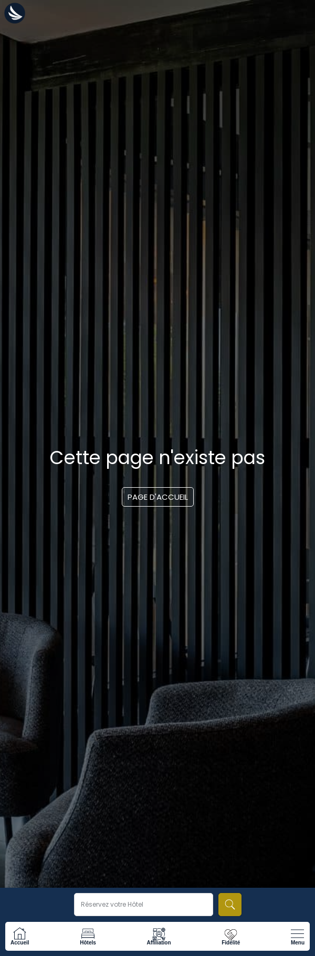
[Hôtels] (87, 933)
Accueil (19, 943)
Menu (297, 943)
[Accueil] (19, 933)
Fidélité (231, 943)
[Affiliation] (158, 933)
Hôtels (88, 943)
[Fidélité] (230, 933)
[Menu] (297, 933)
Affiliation (158, 943)
